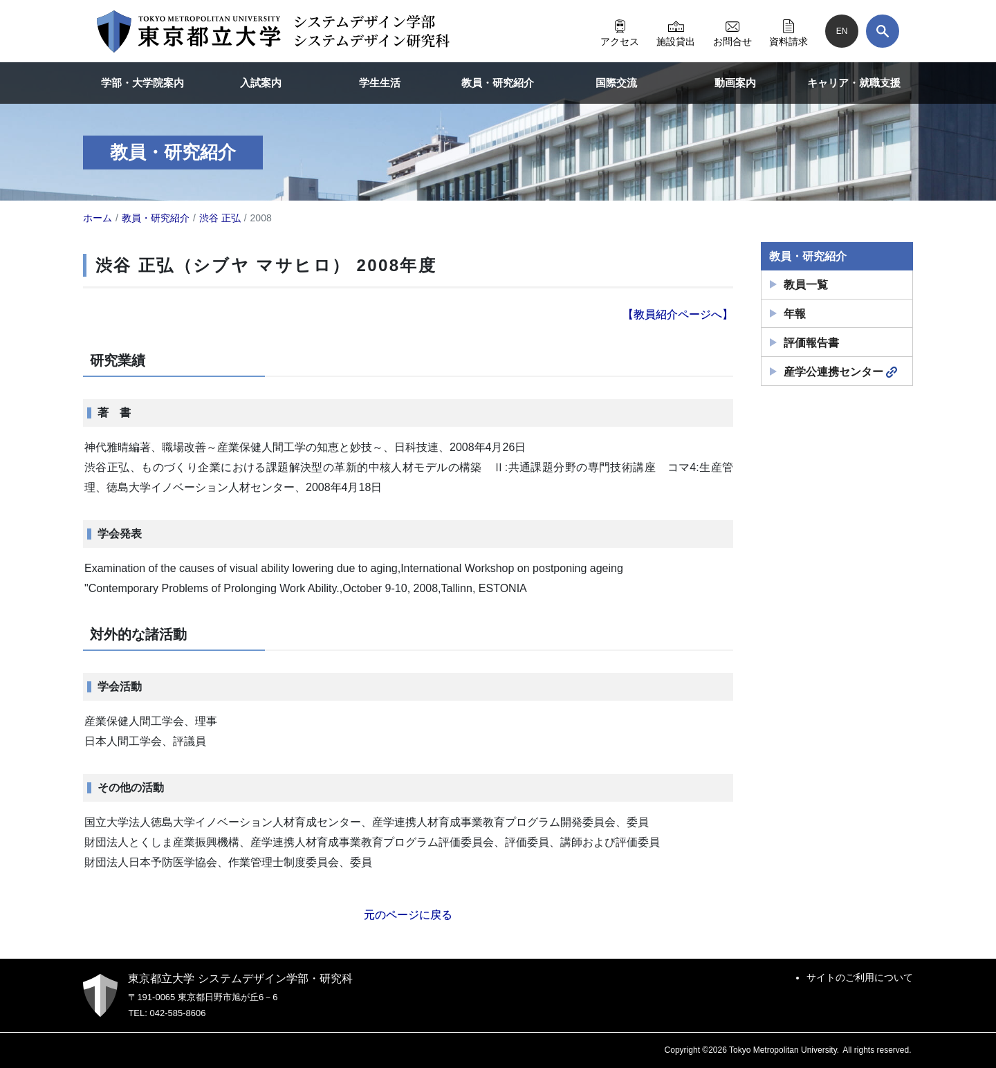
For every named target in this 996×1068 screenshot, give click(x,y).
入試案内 (261, 83)
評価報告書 (811, 343)
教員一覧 (806, 285)
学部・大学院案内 (142, 83)
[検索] (882, 31)
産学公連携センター (840, 372)
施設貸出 (675, 31)
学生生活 (379, 83)
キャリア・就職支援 (854, 83)
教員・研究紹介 (497, 83)
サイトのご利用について (859, 977)
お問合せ (732, 31)
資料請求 (788, 31)
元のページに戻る (408, 915)
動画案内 (735, 83)
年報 (795, 314)
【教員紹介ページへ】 (677, 314)
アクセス (619, 31)
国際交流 (616, 83)
